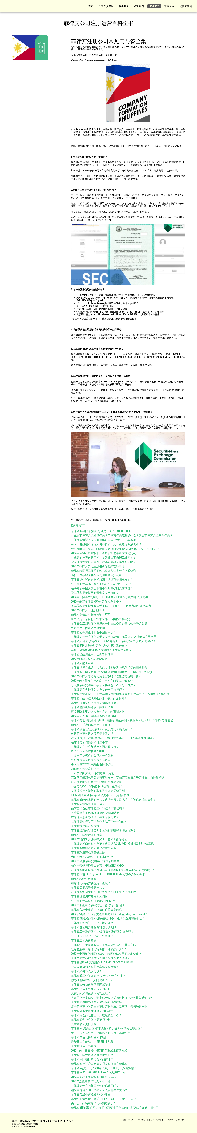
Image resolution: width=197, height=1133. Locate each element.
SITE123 (20, 1126)
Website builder (29, 1126)
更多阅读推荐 (78, 525)
